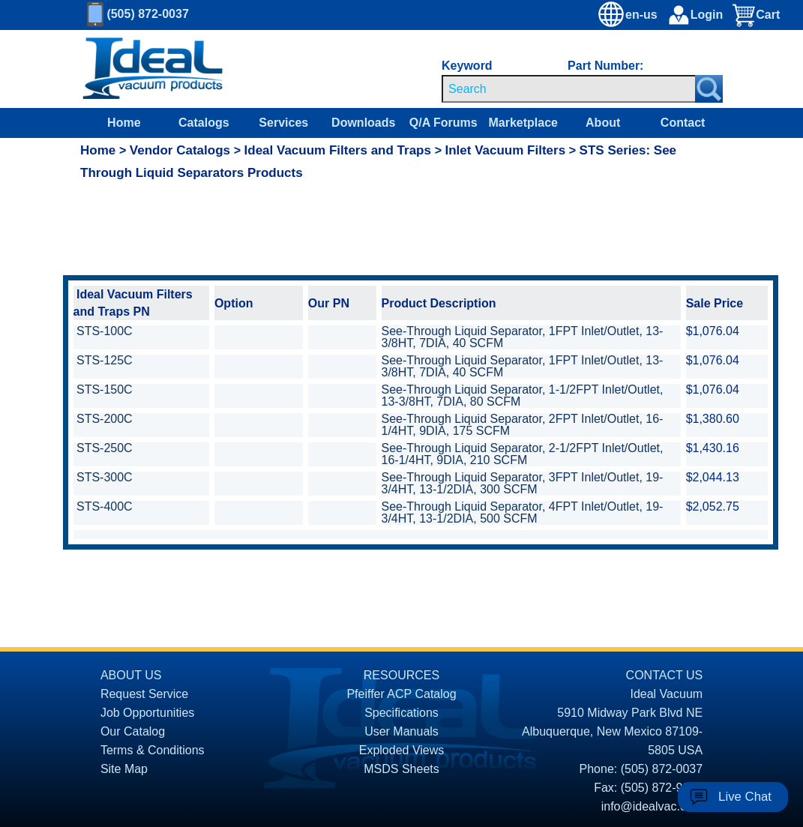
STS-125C (104, 360)
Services (283, 122)
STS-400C (104, 506)
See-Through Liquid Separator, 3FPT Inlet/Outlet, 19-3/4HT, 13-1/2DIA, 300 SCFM (523, 483)
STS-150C (104, 389)
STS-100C (104, 331)
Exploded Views (402, 750)
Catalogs (203, 122)
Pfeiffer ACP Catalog (401, 694)
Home (123, 122)
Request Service (144, 694)
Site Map (124, 769)
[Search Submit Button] (709, 89)
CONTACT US (664, 675)
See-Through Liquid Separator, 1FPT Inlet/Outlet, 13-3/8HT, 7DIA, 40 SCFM (523, 337)
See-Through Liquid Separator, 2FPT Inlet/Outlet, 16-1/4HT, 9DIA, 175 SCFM (523, 424)
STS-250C (104, 448)
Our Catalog (132, 731)
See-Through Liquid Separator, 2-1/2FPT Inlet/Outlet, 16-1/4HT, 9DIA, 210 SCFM (523, 454)
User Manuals (401, 731)
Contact (683, 122)
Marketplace (523, 122)
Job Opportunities (147, 712)
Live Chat (745, 797)
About (603, 122)
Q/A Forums (443, 122)
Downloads (363, 122)
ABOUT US (131, 675)
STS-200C (104, 418)
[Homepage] (152, 69)
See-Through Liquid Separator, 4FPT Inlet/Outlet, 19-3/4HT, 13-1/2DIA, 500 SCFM (523, 512)
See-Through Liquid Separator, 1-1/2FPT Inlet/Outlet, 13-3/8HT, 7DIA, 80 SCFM (523, 395)
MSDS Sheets (401, 769)
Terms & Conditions (152, 750)
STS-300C (104, 477)
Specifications (401, 712)
